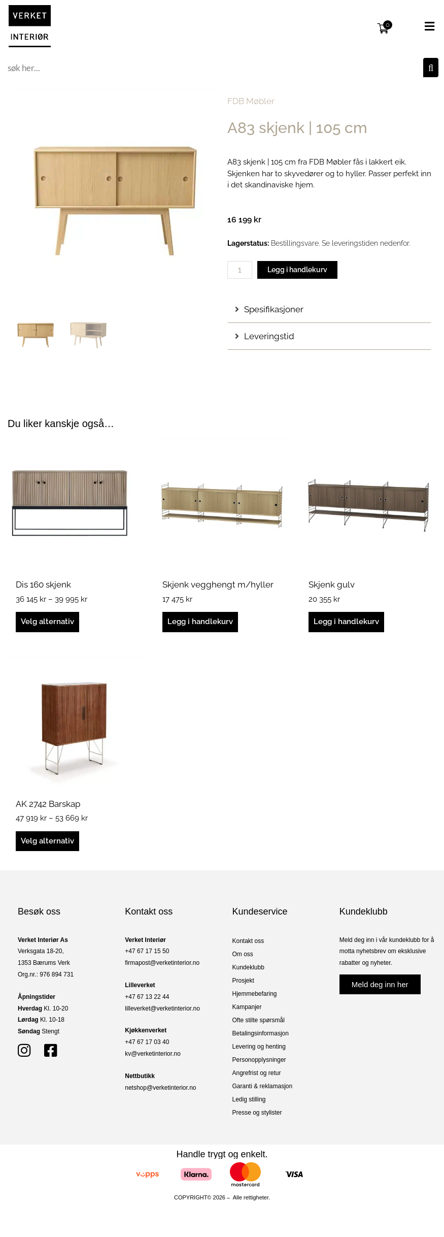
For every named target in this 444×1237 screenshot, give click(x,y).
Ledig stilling (249, 1099)
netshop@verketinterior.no (160, 1087)
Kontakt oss (248, 941)
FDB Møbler (251, 101)
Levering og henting (259, 1046)
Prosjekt (243, 980)
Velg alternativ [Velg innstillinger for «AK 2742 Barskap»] (47, 840)
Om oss (242, 954)
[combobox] (214, 67)
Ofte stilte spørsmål (258, 1020)
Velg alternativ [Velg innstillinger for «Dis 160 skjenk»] (47, 621)
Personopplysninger (259, 1059)
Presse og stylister (257, 1112)
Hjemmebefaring (254, 993)
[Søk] (431, 67)
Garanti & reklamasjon (262, 1086)
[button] (417, 26)
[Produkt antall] (240, 270)
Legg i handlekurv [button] (200, 621)
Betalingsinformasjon (260, 1033)
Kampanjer (247, 1007)
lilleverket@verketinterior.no (162, 1008)
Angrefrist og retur (256, 1073)
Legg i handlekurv (297, 270)
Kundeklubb (248, 967)
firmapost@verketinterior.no (162, 962)
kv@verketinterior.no (153, 1053)
